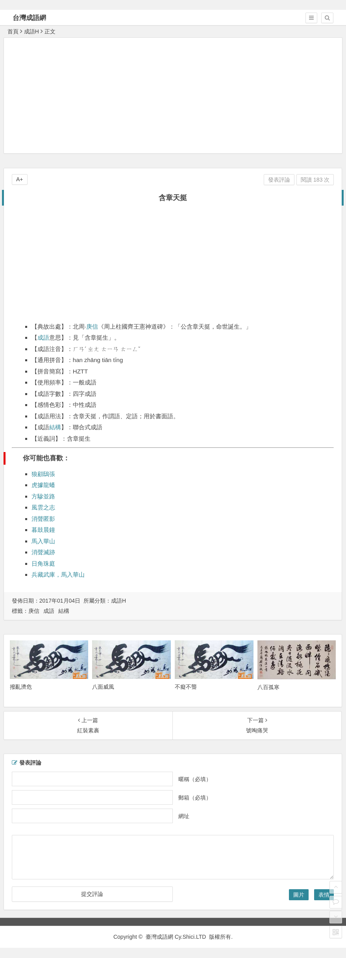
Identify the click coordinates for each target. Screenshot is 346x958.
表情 (323, 895)
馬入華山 (43, 541)
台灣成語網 (29, 18)
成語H (31, 31)
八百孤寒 (268, 687)
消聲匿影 (43, 518)
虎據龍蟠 (43, 485)
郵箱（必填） (194, 797)
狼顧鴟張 (43, 474)
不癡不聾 (186, 687)
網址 (183, 816)
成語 (43, 337)
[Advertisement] (175, 95)
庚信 (92, 326)
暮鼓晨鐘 (43, 529)
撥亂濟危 (21, 687)
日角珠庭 (43, 563)
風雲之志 (43, 507)
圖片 (298, 895)
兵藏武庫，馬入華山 (58, 574)
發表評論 (279, 180)
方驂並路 (43, 496)
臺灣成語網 (159, 937)
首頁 (13, 31)
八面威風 (103, 687)
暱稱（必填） (194, 779)
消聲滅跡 (43, 552)
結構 (55, 427)
